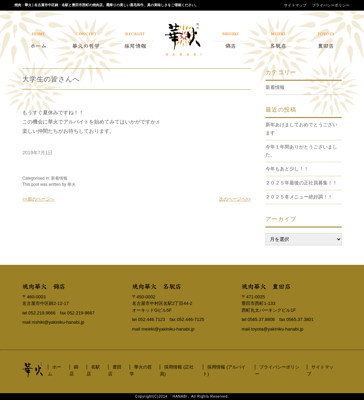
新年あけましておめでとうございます (301, 129)
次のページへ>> (235, 199)
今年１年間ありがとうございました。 (301, 151)
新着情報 (59, 178)
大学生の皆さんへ (51, 79)
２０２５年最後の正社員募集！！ (301, 182)
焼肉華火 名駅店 (156, 286)
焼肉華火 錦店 (43, 286)
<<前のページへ (38, 199)
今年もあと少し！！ (287, 168)
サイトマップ (295, 5)
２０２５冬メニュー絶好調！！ (299, 196)
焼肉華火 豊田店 (266, 286)
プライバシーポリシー (331, 5)
